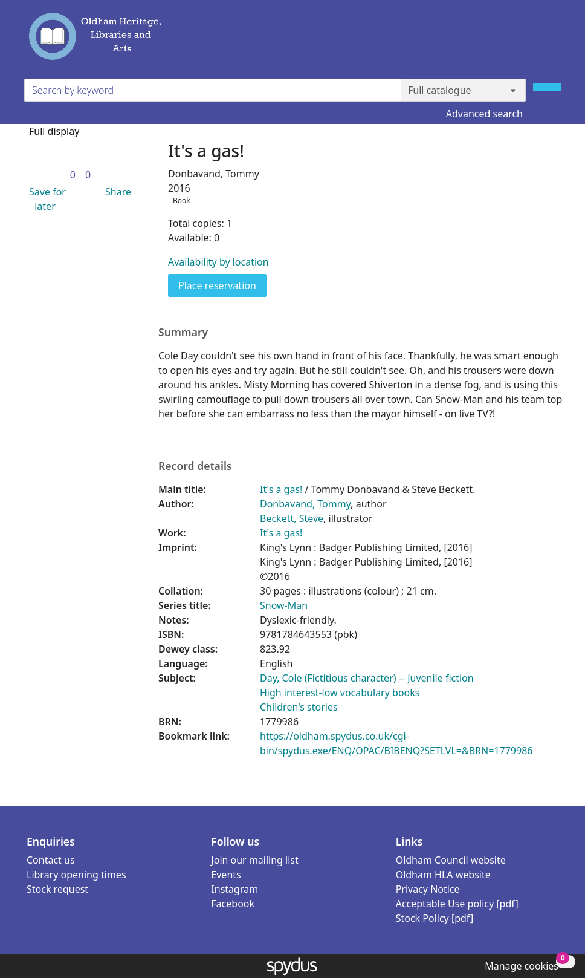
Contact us (51, 860)
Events (226, 874)
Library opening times (76, 874)
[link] (73, 174)
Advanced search (484, 113)
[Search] (547, 87)
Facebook (232, 903)
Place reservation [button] (222, 285)
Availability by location (218, 262)
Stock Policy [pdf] (435, 918)
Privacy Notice (428, 889)
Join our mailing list (254, 860)
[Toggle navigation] (553, 41)
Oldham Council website (451, 860)
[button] (45, 199)
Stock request (57, 889)
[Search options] (463, 90)
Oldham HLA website (443, 874)
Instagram (234, 889)
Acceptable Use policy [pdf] (457, 903)
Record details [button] (195, 466)
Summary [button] (183, 332)
